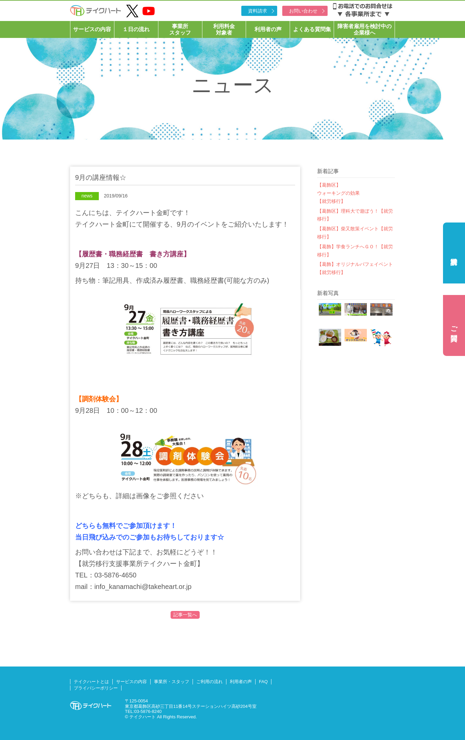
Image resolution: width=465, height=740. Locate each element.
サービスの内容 (92, 29)
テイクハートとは (91, 681)
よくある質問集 (312, 29)
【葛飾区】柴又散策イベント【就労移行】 (355, 232)
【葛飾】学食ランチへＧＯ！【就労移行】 (355, 250)
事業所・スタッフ (171, 681)
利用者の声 (268, 29)
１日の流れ (136, 29)
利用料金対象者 (224, 29)
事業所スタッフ (180, 29)
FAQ (263, 681)
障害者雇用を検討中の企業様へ (364, 29)
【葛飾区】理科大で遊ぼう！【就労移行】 (355, 215)
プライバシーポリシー (96, 688)
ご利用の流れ (209, 681)
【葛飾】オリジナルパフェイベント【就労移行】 (355, 268)
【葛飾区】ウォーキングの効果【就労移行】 (338, 193)
